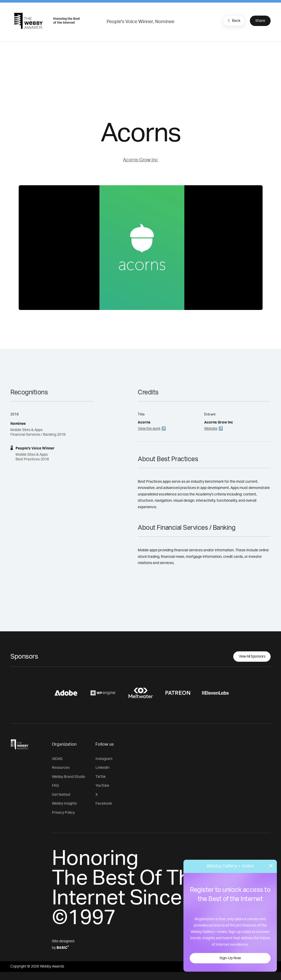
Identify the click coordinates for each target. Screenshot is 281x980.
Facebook (103, 803)
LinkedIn (102, 768)
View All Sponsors (252, 656)
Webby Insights (64, 803)
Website (210, 429)
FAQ (55, 785)
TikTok (100, 777)
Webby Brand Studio (68, 777)
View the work (149, 429)
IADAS (57, 759)
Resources (61, 768)
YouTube (102, 785)
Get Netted (61, 795)
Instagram (103, 759)
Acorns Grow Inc (140, 160)
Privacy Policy (63, 813)
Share (260, 21)
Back (233, 20)
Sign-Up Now (230, 958)
